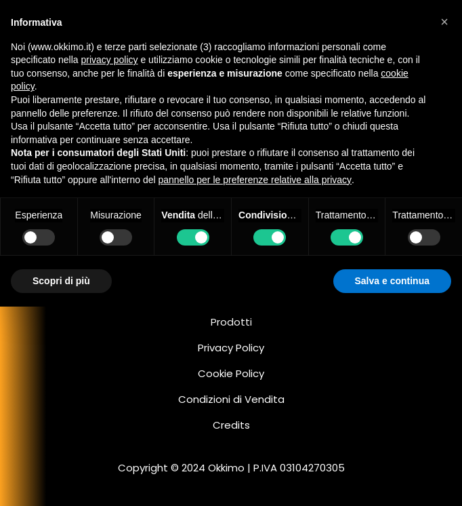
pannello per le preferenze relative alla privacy (255, 179)
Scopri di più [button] (61, 280)
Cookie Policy (231, 373)
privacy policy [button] (109, 59)
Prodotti (231, 322)
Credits (231, 425)
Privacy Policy (231, 347)
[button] (444, 22)
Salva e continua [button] (392, 280)
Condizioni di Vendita (231, 399)
